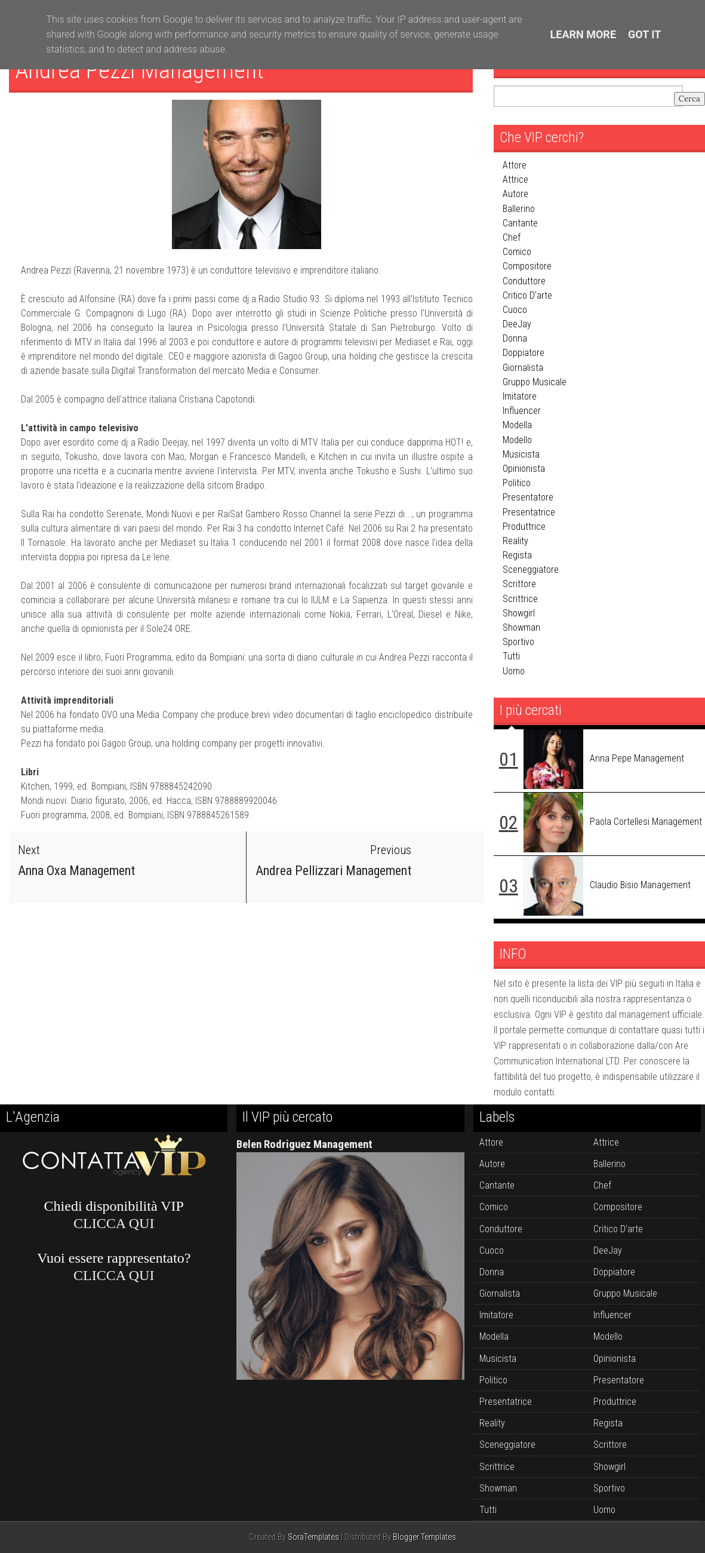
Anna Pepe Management (637, 758)
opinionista (524, 468)
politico (517, 483)
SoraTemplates (313, 1537)
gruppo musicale (535, 382)
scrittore (519, 584)
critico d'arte (527, 295)
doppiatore (523, 352)
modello (517, 440)
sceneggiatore (531, 569)
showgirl (519, 613)
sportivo (518, 641)
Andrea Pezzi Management (139, 70)
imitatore (520, 396)
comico (517, 251)
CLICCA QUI (113, 1223)
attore (515, 165)
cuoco (515, 309)
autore (515, 194)
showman (521, 627)
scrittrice (520, 598)
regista (517, 555)
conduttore (524, 281)
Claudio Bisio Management (640, 885)
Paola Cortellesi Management (646, 821)
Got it (644, 34)
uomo (514, 671)
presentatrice (529, 512)
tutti (511, 656)
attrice (515, 179)
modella (517, 425)
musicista (521, 454)
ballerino (519, 208)
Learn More (583, 34)
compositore (527, 266)
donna (515, 338)
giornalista (523, 367)
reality (515, 541)
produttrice (524, 526)
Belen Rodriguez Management (304, 1144)
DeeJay (517, 324)
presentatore (528, 497)
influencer (522, 410)
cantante (520, 223)
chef (512, 237)
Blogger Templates (424, 1537)
